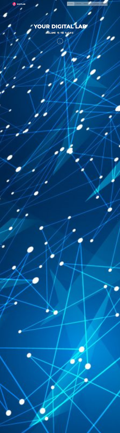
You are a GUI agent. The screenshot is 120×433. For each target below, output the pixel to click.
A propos (78, 3)
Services (87, 3)
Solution (95, 3)
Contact (103, 3)
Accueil (70, 3)
